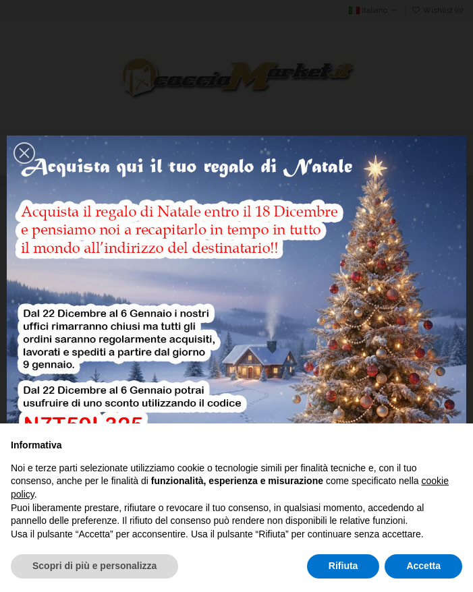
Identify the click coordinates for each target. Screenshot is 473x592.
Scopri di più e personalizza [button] (94, 565)
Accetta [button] (423, 565)
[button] (24, 153)
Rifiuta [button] (343, 565)
